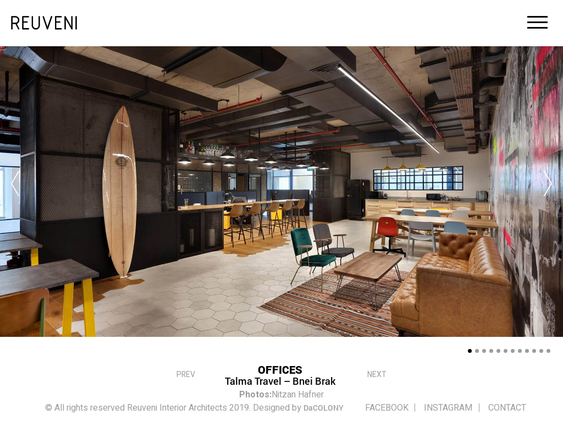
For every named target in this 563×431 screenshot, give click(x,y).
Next (377, 372)
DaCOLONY (323, 407)
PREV (185, 372)
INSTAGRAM (447, 407)
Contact (506, 407)
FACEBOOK (385, 407)
